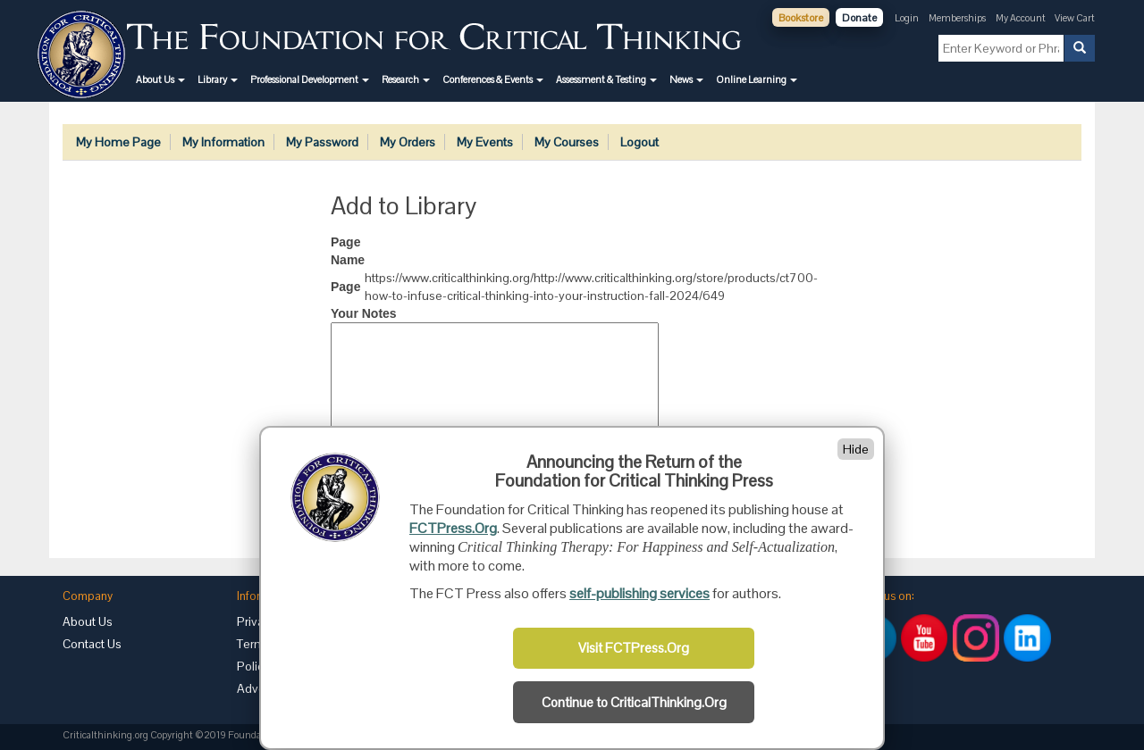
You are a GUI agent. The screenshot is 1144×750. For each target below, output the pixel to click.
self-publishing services (639, 593)
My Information (223, 142)
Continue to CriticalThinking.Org (634, 703)
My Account (1021, 18)
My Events (485, 142)
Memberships (957, 18)
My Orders (407, 142)
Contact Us (92, 644)
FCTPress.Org (453, 528)
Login (907, 18)
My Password (322, 142)
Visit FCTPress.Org (633, 648)
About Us (88, 621)
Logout (639, 142)
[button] (160, 79)
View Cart (1075, 18)
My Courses (566, 142)
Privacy (256, 621)
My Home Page (118, 142)
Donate (859, 18)
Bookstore (800, 18)
